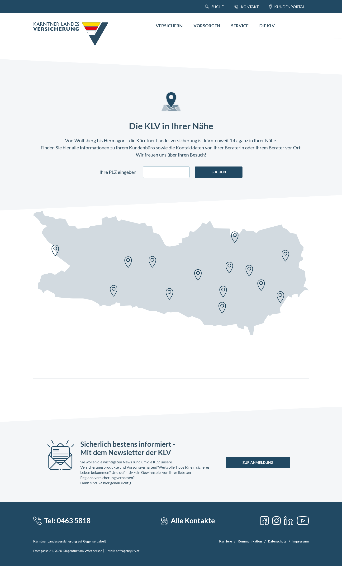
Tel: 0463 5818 (67, 520)
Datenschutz (277, 541)
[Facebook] (264, 520)
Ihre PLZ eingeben (118, 172)
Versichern (169, 25)
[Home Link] (70, 34)
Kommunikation (250, 541)
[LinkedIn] (288, 520)
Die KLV (267, 25)
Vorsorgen (207, 25)
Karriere (225, 541)
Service (239, 25)
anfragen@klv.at (127, 551)
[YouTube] (303, 520)
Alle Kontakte (193, 520)
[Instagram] (276, 520)
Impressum (300, 541)
